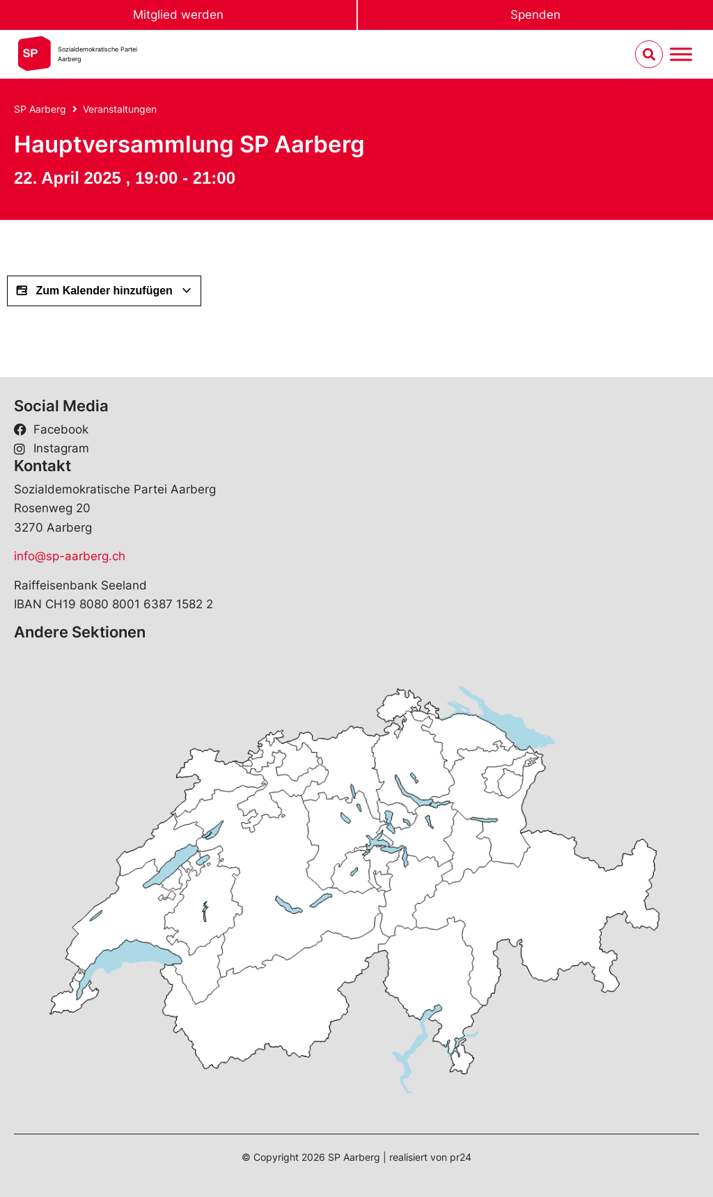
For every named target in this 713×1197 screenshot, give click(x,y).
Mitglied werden (178, 15)
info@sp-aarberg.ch (69, 556)
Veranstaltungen (120, 109)
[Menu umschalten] (681, 54)
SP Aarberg (40, 109)
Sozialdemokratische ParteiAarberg (97, 54)
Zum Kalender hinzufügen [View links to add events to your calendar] (104, 291)
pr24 (460, 1157)
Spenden (535, 15)
